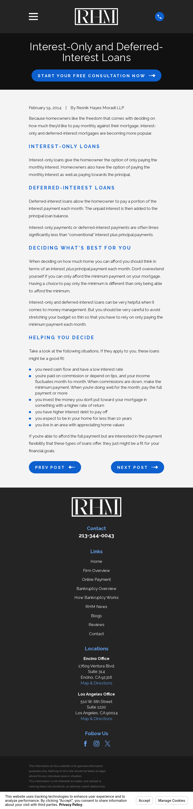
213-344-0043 (96, 535)
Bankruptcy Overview (96, 588)
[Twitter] (107, 743)
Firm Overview (96, 570)
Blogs (96, 615)
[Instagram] (96, 743)
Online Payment (96, 579)
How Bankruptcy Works (96, 597)
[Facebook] (85, 743)
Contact (96, 633)
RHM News (96, 606)
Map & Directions (96, 683)
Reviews (96, 624)
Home (96, 561)
